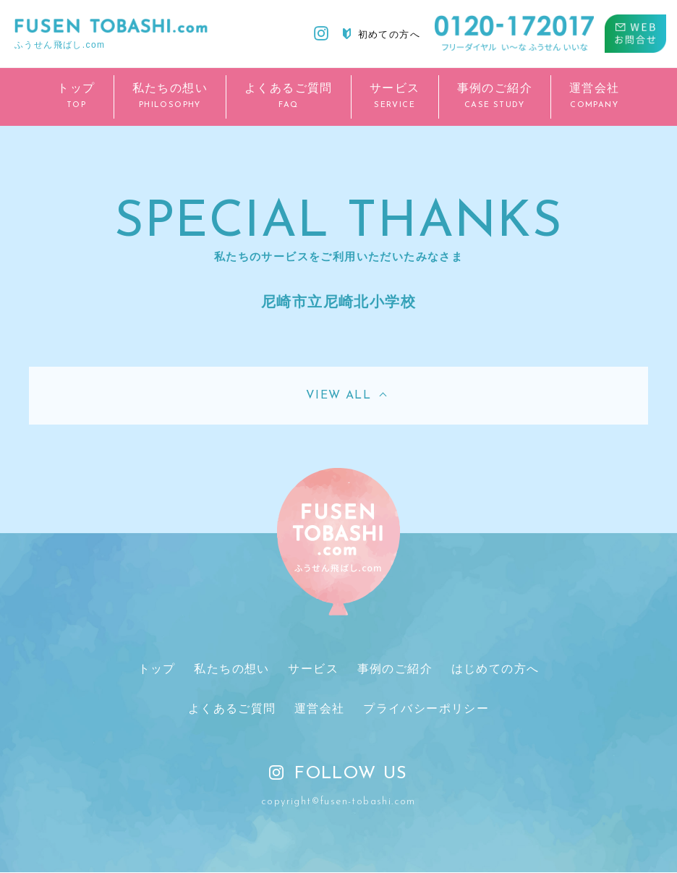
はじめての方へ (495, 669)
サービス (313, 669)
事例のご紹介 (394, 669)
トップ (157, 669)
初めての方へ (381, 34)
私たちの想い (232, 669)
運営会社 (319, 709)
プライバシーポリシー (426, 709)
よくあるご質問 (232, 709)
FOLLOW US (338, 774)
